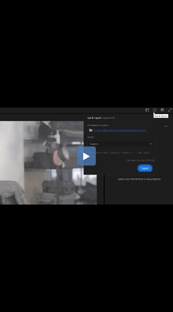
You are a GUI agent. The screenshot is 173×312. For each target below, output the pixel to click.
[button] (86, 156)
